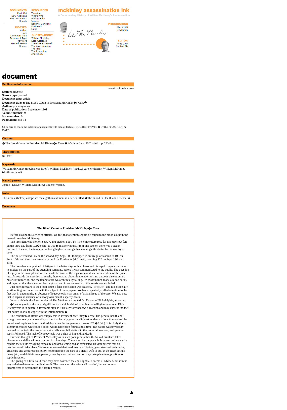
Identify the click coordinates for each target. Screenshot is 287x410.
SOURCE (81, 126)
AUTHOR (118, 126)
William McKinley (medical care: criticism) (75, 168)
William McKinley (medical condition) (25, 168)
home (120, 407)
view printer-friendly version (121, 88)
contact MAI (129, 407)
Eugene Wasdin (55, 184)
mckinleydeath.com (68, 407)
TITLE (105, 126)
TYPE (93, 126)
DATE (5, 130)
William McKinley (33, 184)
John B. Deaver (11, 184)
